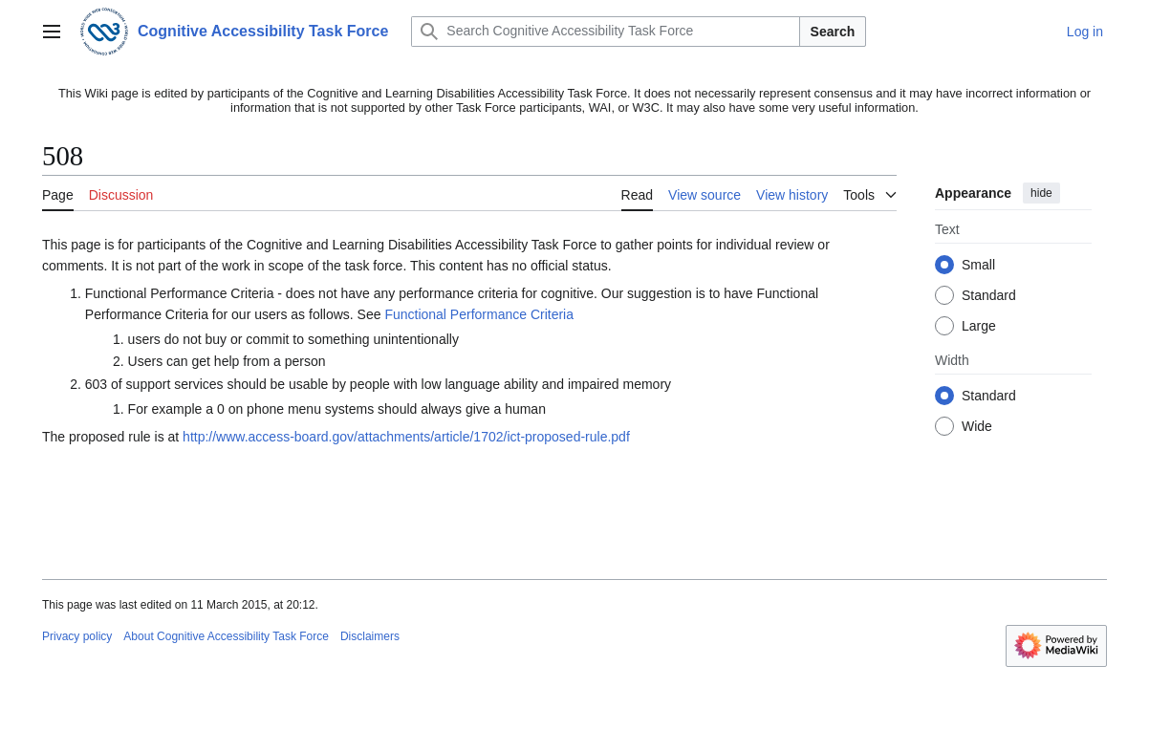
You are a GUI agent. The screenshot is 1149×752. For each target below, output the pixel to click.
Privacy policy (77, 636)
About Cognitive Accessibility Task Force (226, 636)
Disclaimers (370, 636)
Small (978, 264)
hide (1041, 193)
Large (979, 325)
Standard (989, 295)
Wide (977, 426)
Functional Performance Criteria (479, 314)
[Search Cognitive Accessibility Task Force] (605, 31)
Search (833, 31)
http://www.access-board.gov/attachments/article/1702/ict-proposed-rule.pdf (406, 436)
